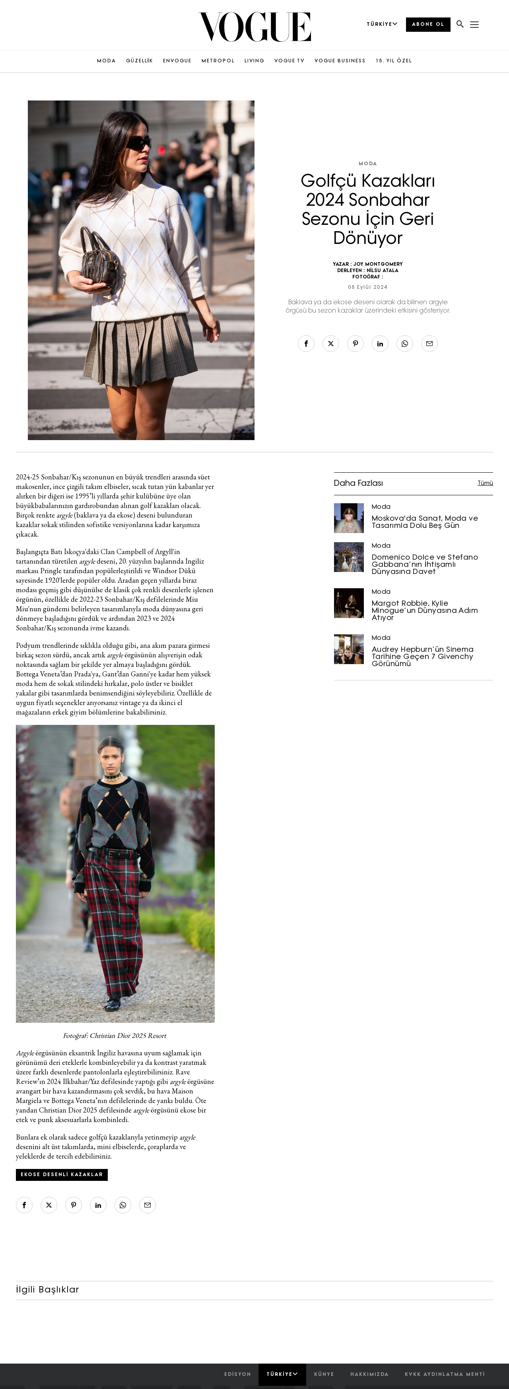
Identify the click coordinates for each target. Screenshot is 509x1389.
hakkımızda (369, 1374)
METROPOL (218, 61)
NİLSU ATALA (382, 271)
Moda (368, 164)
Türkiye (282, 1374)
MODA (106, 61)
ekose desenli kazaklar (62, 1175)
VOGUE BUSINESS (340, 61)
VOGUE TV (289, 61)
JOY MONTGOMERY (378, 264)
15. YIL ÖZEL (394, 61)
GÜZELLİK (139, 61)
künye (324, 1374)
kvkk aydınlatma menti (445, 1374)
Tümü (485, 484)
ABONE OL (428, 24)
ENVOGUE (177, 61)
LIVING (254, 61)
